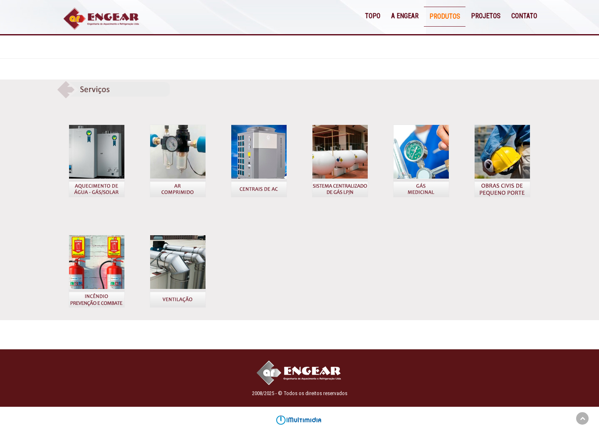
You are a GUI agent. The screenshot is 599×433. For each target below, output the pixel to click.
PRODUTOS (444, 16)
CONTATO (524, 16)
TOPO (372, 16)
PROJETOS (485, 16)
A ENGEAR (404, 16)
